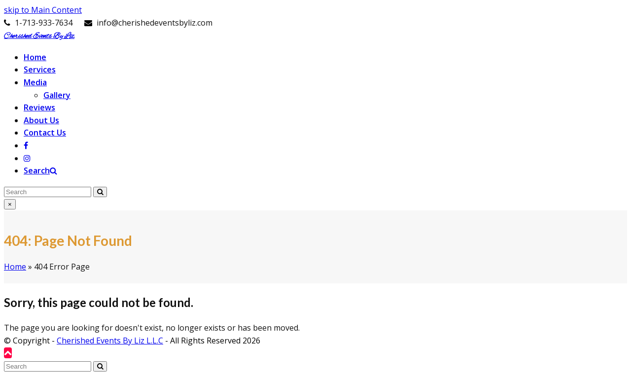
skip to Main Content (43, 9)
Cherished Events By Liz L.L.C (110, 340)
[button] (40, 170)
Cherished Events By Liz (39, 36)
